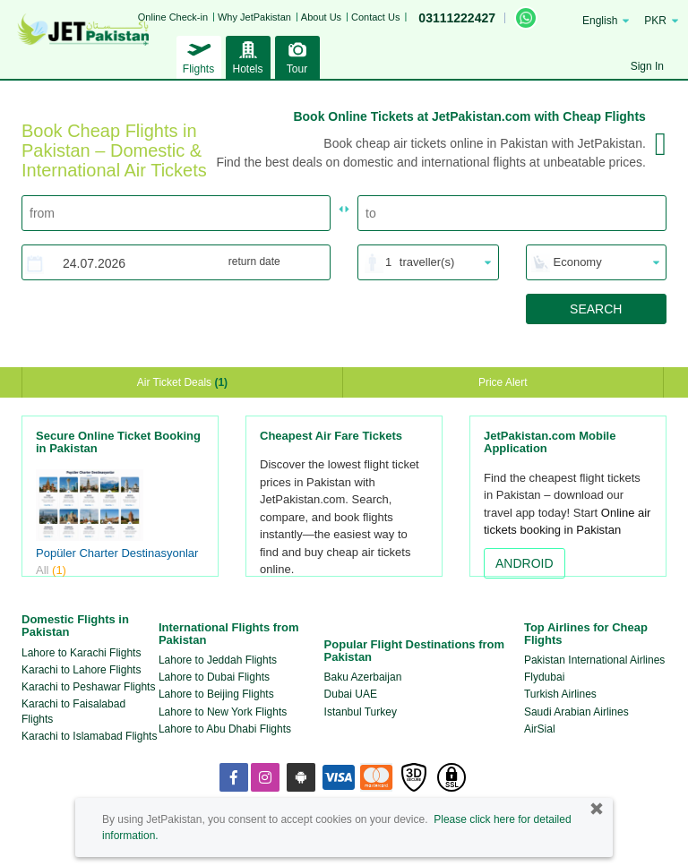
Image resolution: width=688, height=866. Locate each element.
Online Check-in (173, 17)
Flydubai (544, 677)
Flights (199, 55)
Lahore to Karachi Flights (81, 653)
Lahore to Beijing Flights (216, 694)
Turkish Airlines (560, 694)
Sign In (647, 66)
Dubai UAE (350, 694)
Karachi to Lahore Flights (81, 670)
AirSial (539, 729)
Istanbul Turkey (360, 712)
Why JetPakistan (254, 17)
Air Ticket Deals (182, 382)
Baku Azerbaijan (363, 677)
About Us (321, 17)
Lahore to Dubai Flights (214, 677)
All (51, 570)
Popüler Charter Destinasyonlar (117, 553)
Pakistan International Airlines (594, 660)
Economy (578, 262)
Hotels (248, 55)
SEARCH (596, 309)
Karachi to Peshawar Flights (88, 687)
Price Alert (503, 382)
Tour (297, 55)
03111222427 (456, 18)
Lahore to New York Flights (223, 712)
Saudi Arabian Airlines (576, 712)
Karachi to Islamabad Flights (89, 736)
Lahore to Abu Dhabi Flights (225, 729)
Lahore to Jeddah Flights (218, 660)
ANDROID (524, 563)
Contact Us (375, 17)
